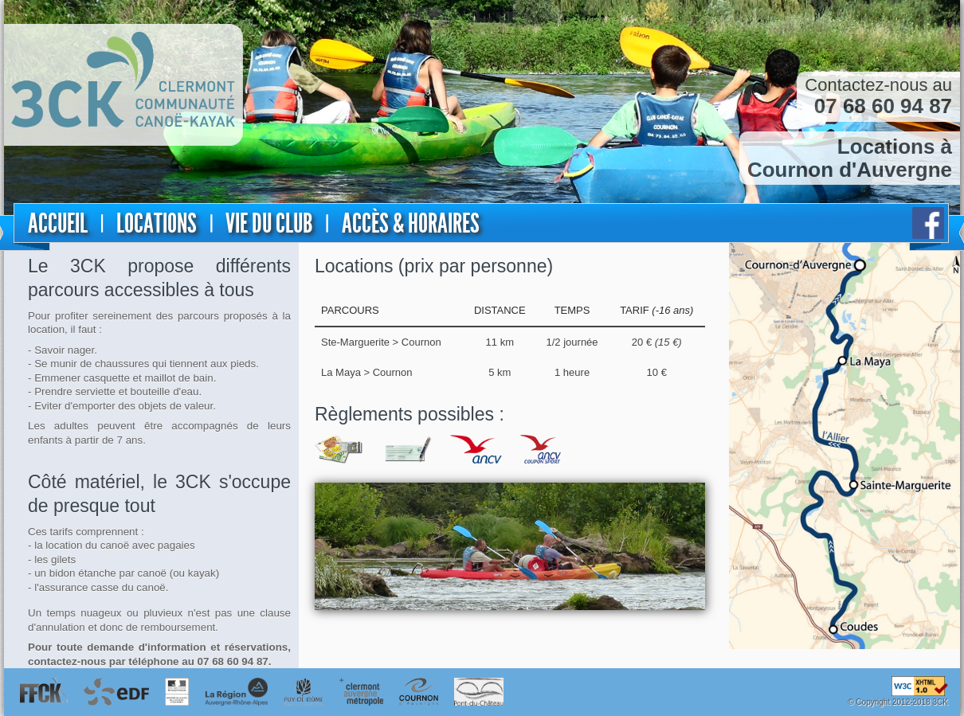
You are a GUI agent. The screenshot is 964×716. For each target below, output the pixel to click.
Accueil (58, 223)
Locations (156, 223)
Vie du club (268, 223)
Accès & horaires (411, 223)
